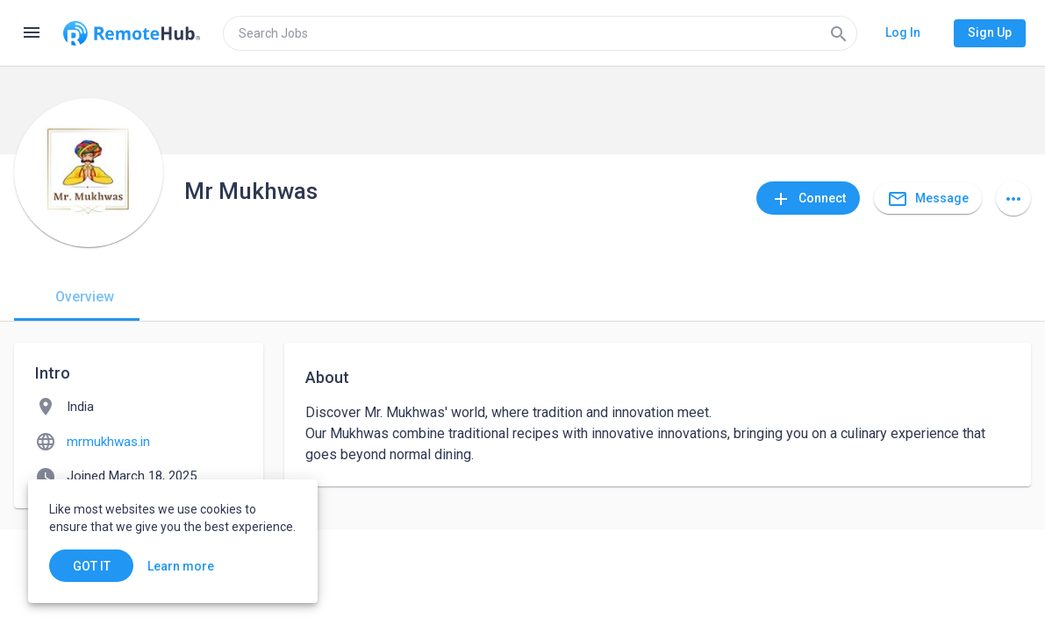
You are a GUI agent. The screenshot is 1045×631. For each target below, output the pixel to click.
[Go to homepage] (131, 33)
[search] (540, 33)
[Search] (838, 33)
